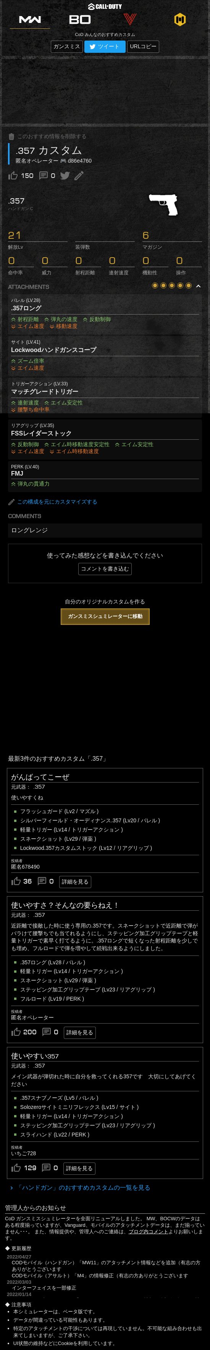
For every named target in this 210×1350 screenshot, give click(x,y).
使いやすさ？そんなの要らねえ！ (65, 905)
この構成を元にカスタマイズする (52, 502)
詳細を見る (75, 882)
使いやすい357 (35, 1056)
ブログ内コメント (148, 1231)
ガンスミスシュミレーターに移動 (105, 616)
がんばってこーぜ (40, 777)
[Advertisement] (105, 91)
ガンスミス (66, 46)
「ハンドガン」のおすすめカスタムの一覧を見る (82, 1187)
